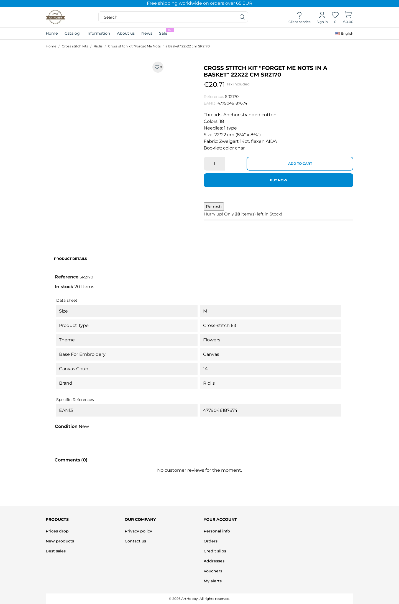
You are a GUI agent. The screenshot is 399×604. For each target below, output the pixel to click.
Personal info (217, 531)
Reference (66, 277)
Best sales (56, 551)
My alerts (213, 580)
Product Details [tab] (70, 259)
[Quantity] (214, 164)
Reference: (214, 96)
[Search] (242, 16)
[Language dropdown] (344, 33)
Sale (166, 32)
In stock (64, 286)
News (146, 33)
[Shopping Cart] (348, 17)
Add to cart (300, 163)
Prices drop (57, 531)
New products (60, 541)
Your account (220, 519)
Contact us (135, 541)
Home (52, 33)
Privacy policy (138, 531)
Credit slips (215, 551)
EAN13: (210, 103)
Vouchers (213, 571)
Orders (211, 541)
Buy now (278, 180)
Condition (66, 426)
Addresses (214, 561)
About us (126, 33)
